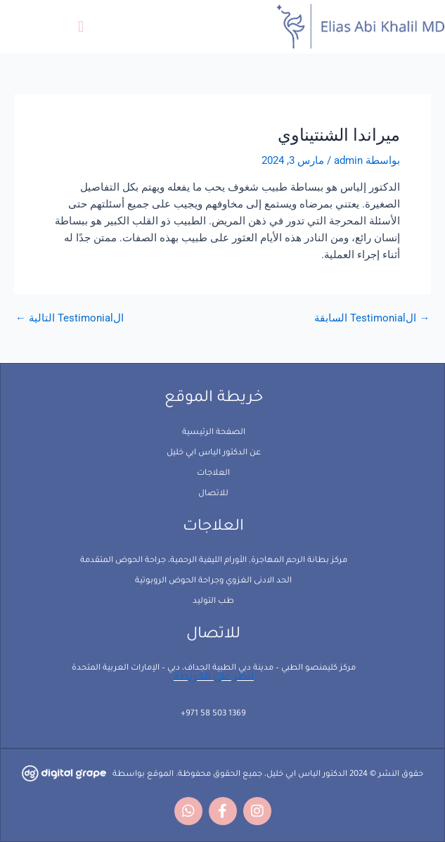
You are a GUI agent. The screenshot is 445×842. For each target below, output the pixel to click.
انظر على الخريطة (214, 678)
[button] (80, 26)
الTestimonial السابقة (372, 318)
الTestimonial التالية (69, 318)
